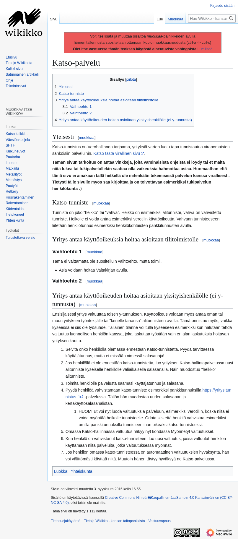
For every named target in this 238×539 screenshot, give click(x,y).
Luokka (60, 471)
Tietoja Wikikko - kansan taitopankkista (114, 521)
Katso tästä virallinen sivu (116, 153)
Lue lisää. (206, 49)
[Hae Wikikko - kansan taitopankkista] (212, 18)
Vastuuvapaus (160, 521)
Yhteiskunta (81, 471)
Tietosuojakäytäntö (65, 521)
